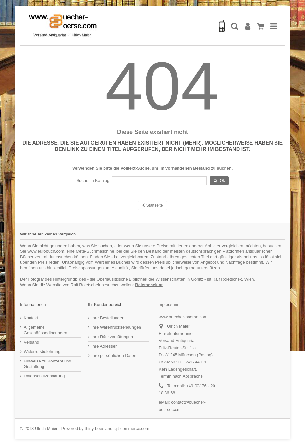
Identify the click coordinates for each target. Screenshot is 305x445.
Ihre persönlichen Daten (114, 355)
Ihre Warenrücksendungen (116, 327)
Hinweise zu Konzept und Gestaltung (47, 364)
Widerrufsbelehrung (42, 351)
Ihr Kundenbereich (105, 304)
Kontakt (31, 317)
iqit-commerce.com (131, 428)
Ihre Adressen (104, 346)
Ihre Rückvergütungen (112, 336)
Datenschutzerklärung (44, 376)
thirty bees (94, 428)
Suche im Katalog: (93, 180)
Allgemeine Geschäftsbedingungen (45, 330)
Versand (31, 342)
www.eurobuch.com (45, 251)
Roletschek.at (149, 284)
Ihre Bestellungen (108, 317)
